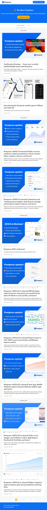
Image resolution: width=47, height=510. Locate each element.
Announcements (21, 25)
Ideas (29, 25)
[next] (33, 499)
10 (30, 499)
